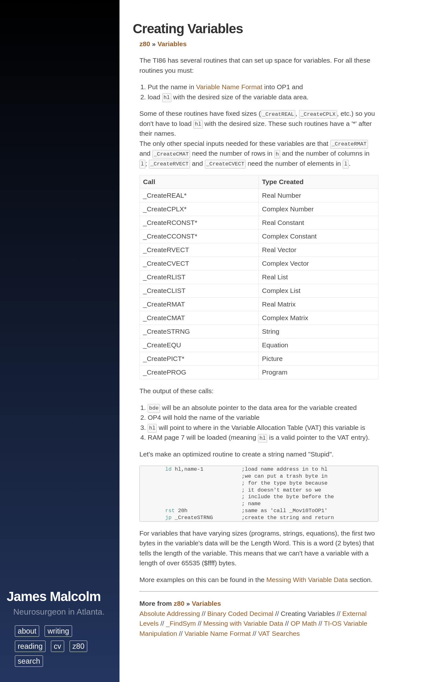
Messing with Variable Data (243, 623)
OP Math (303, 623)
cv (57, 646)
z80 (78, 646)
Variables (172, 43)
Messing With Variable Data (307, 579)
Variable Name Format (229, 86)
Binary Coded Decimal (240, 613)
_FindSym (181, 623)
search (29, 661)
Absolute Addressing (169, 613)
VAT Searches (279, 633)
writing (58, 631)
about (27, 631)
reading (30, 646)
